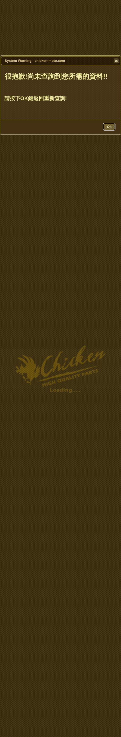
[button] (116, 60)
